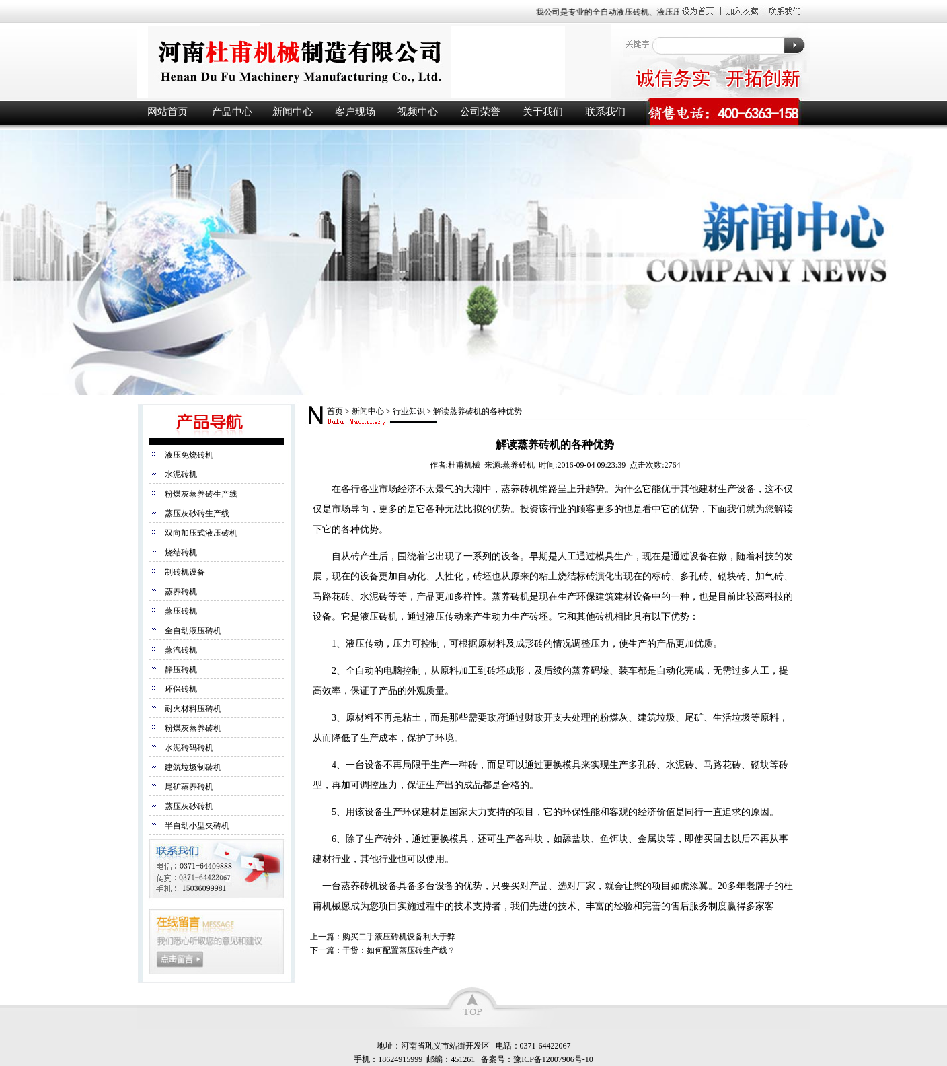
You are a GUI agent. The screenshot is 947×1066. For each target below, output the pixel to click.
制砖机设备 (185, 572)
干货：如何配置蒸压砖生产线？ (398, 950)
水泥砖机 (181, 474)
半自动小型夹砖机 (197, 825)
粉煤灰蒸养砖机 (193, 728)
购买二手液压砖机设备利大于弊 (398, 936)
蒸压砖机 (181, 611)
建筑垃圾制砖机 (193, 767)
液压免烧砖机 (189, 455)
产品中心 (232, 111)
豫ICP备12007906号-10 (553, 1059)
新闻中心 (292, 111)
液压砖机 (372, 61)
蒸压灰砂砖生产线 (197, 513)
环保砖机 (181, 689)
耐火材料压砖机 (193, 708)
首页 (335, 411)
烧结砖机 (181, 552)
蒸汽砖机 (181, 650)
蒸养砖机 (181, 591)
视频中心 (417, 111)
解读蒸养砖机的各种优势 (477, 411)
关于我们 (543, 111)
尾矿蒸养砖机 (189, 786)
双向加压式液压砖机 (201, 533)
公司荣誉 (480, 111)
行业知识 (409, 411)
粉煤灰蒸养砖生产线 (201, 494)
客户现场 (355, 111)
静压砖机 (181, 669)
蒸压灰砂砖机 (189, 806)
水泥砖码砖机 (189, 747)
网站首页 (167, 111)
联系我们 (605, 111)
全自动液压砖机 (193, 630)
